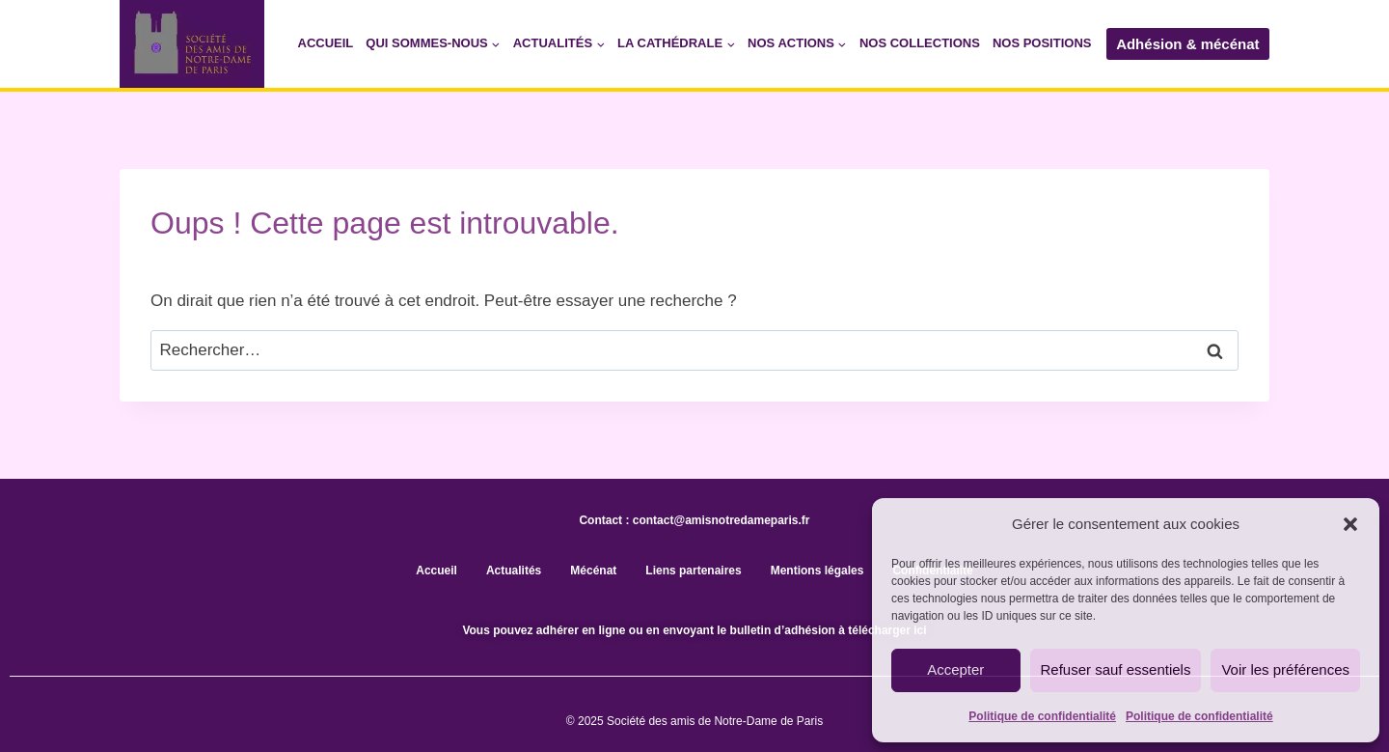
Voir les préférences (1285, 669)
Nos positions (1042, 43)
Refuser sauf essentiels (1116, 669)
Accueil (326, 43)
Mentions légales (817, 570)
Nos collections (919, 43)
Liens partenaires (693, 570)
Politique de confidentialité (1042, 716)
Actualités (513, 570)
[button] (1350, 524)
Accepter (955, 669)
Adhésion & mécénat (1187, 44)
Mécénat (593, 570)
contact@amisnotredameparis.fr (721, 520)
